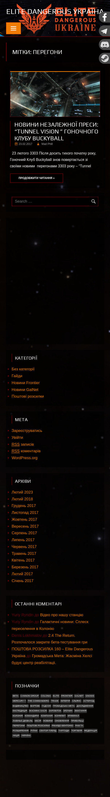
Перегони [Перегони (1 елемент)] (19, 740)
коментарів (26, 465)
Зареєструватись (27, 445)
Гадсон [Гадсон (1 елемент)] (46, 720)
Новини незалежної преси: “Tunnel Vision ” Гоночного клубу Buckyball (56, 146)
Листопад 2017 (25, 527)
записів (23, 459)
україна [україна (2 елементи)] (26, 749)
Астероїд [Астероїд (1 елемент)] (88, 715)
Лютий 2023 (22, 506)
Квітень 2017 (23, 574)
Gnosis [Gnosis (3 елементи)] (90, 710)
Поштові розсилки (28, 411)
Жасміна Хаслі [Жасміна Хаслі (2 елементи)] (38, 725)
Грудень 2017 (24, 520)
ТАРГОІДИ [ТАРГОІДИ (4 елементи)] (64, 745)
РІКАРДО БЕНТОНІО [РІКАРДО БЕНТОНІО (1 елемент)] (62, 740)
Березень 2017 (25, 581)
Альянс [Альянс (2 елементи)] (76, 715)
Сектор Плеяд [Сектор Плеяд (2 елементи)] (47, 745)
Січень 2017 (22, 595)
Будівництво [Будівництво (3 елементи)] (20, 720)
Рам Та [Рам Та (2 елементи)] (79, 740)
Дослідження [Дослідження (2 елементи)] (85, 720)
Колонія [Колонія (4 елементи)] (18, 730)
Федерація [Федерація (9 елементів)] (90, 745)
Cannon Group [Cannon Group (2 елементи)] (30, 710)
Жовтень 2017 (24, 534)
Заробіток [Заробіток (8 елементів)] (55, 725)
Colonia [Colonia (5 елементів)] (46, 710)
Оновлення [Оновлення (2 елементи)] (62, 735)
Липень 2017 (23, 554)
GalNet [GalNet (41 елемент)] (79, 710)
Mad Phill (47, 158)
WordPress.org (25, 472)
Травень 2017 (24, 568)
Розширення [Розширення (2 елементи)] (21, 745)
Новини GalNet (25, 404)
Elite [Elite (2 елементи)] (56, 710)
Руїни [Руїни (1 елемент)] (34, 745)
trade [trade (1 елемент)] (55, 715)
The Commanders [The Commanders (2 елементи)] (38, 715)
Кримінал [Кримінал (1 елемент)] (73, 730)
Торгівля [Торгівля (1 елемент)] (76, 745)
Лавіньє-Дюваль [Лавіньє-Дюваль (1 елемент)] (23, 735)
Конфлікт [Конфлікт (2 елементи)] (60, 730)
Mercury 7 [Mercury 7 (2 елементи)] (19, 715)
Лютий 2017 (22, 588)
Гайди (17, 390)
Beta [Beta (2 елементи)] (15, 710)
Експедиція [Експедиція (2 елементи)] (20, 725)
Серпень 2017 (24, 547)
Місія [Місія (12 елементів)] (38, 735)
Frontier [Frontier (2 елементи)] (66, 710)
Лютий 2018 (22, 513)
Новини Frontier (26, 397)
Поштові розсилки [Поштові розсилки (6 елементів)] (38, 740)
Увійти (17, 452)
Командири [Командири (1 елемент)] (32, 730)
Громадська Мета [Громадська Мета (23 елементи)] (63, 720)
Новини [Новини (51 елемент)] (48, 735)
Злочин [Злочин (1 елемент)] (67, 725)
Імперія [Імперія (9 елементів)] (65, 715)
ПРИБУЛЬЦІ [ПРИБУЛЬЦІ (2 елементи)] (77, 735)
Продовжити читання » (36, 192)
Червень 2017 (24, 561)
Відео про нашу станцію (61, 629)
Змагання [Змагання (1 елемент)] (80, 725)
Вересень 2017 (25, 541)
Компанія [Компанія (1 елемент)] (47, 730)
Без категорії (23, 383)
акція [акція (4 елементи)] (16, 749)
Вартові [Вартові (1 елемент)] (35, 720)
